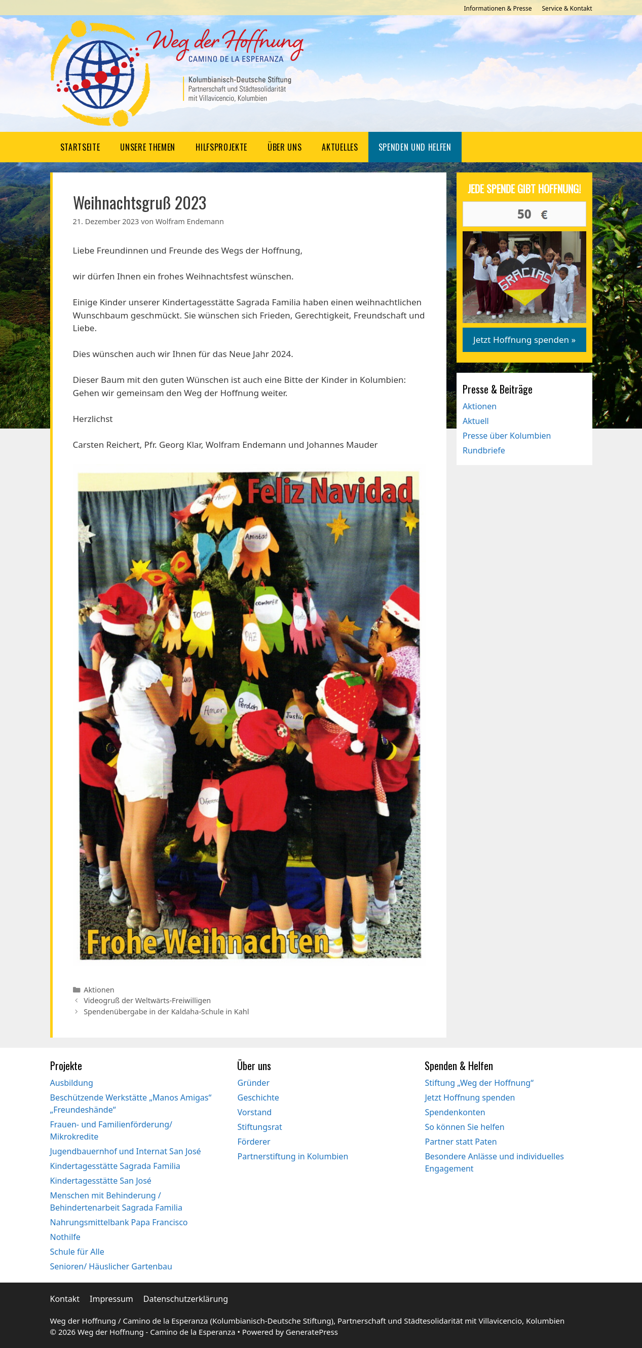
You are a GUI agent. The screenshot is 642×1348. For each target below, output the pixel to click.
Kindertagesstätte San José (101, 1180)
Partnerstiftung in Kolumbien (292, 1156)
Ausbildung (71, 1082)
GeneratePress (312, 1332)
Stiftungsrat (259, 1126)
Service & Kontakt (567, 8)
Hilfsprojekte (221, 147)
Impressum (111, 1298)
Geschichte (258, 1097)
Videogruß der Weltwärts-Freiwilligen (147, 1000)
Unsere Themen (147, 147)
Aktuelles (340, 147)
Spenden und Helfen (415, 147)
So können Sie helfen (464, 1126)
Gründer (253, 1082)
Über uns (284, 147)
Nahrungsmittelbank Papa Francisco (119, 1222)
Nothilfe (65, 1237)
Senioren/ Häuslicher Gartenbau (111, 1266)
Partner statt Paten (461, 1141)
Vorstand (254, 1112)
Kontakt (65, 1298)
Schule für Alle (77, 1251)
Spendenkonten (455, 1112)
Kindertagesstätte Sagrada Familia (115, 1166)
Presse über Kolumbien (507, 435)
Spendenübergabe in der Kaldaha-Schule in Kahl (166, 1011)
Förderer (253, 1141)
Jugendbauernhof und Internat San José (125, 1151)
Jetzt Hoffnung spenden (470, 1097)
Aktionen (99, 990)
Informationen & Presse (498, 8)
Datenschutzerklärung (185, 1298)
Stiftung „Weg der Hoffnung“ (479, 1082)
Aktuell (476, 421)
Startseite (80, 147)
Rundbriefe (484, 450)
